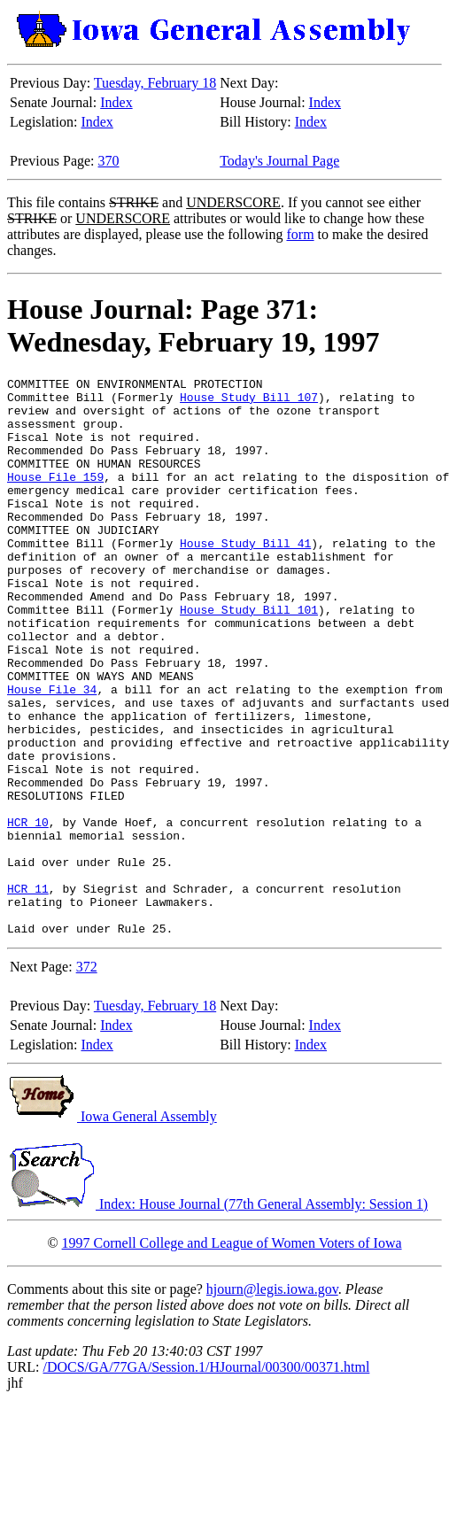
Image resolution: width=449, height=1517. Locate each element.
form (300, 234)
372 (86, 1078)
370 (109, 160)
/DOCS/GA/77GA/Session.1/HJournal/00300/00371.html (206, 1478)
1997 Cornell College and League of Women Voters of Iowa (232, 1354)
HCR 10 (28, 912)
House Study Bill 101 (249, 657)
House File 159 (55, 498)
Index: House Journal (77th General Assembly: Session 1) (217, 1315)
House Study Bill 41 (245, 577)
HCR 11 (28, 992)
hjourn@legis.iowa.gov (272, 1400)
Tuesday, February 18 (155, 82)
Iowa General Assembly (112, 1227)
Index (116, 102)
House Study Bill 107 (249, 402)
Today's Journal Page (279, 160)
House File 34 (52, 753)
